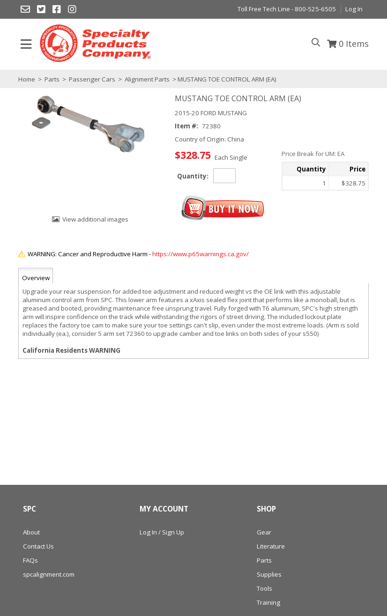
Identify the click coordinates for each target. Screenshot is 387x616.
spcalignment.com (48, 574)
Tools (264, 588)
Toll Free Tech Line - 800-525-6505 (287, 9)
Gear (264, 532)
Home (26, 79)
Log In (354, 9)
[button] (223, 208)
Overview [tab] (36, 278)
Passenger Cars (92, 79)
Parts (52, 79)
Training (268, 602)
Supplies (269, 574)
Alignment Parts (147, 79)
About (31, 532)
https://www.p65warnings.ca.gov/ (200, 254)
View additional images (95, 219)
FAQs (30, 560)
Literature (271, 546)
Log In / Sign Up (162, 532)
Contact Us (38, 546)
